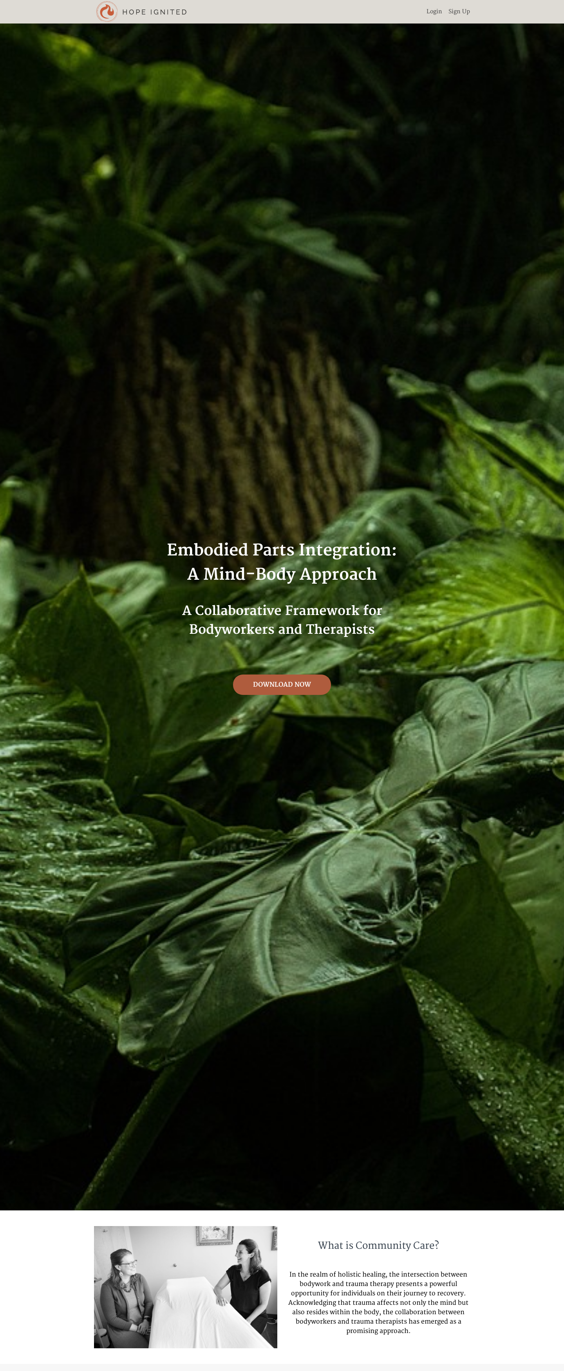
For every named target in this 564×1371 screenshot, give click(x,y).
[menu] (445, 12)
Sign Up (459, 11)
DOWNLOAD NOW (282, 685)
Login (434, 11)
